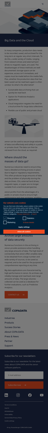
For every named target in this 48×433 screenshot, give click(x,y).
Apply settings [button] (24, 227)
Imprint (34, 214)
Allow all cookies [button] (24, 232)
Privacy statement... (24, 214)
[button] (28, 222)
